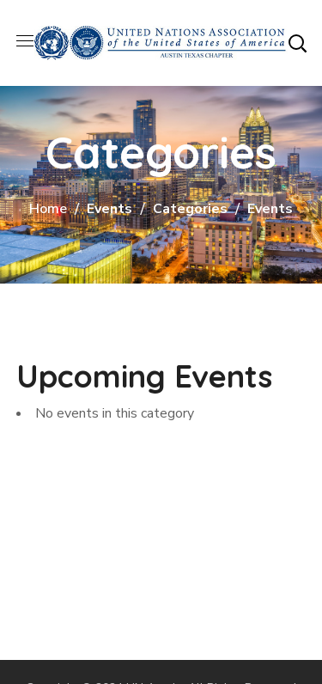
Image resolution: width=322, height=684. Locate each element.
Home (48, 208)
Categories (190, 208)
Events (109, 208)
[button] (297, 43)
